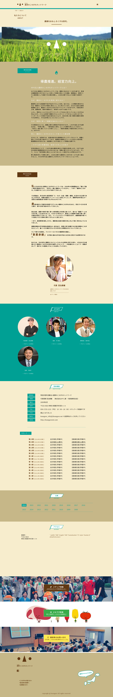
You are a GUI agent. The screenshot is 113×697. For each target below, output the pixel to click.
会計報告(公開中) (56, 442)
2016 (83, 505)
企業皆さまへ (24, 684)
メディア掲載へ (54, 294)
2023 (31, 505)
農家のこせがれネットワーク (36, 4)
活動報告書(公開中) (79, 442)
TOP (16, 10)
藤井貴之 (85, 340)
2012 (46, 509)
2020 (54, 505)
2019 (61, 505)
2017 (76, 505)
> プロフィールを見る (28, 343)
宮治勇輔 (28, 340)
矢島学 (28, 370)
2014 (31, 509)
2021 (46, 505)
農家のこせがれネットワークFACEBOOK (59, 289)
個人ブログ (53, 290)
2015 (24, 509)
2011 (54, 509)
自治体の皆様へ (24, 682)
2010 (61, 509)
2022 (39, 505)
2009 (68, 509)
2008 (76, 509)
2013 (39, 509)
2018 (68, 505)
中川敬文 (56, 340)
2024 (24, 505)
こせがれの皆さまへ (26, 680)
